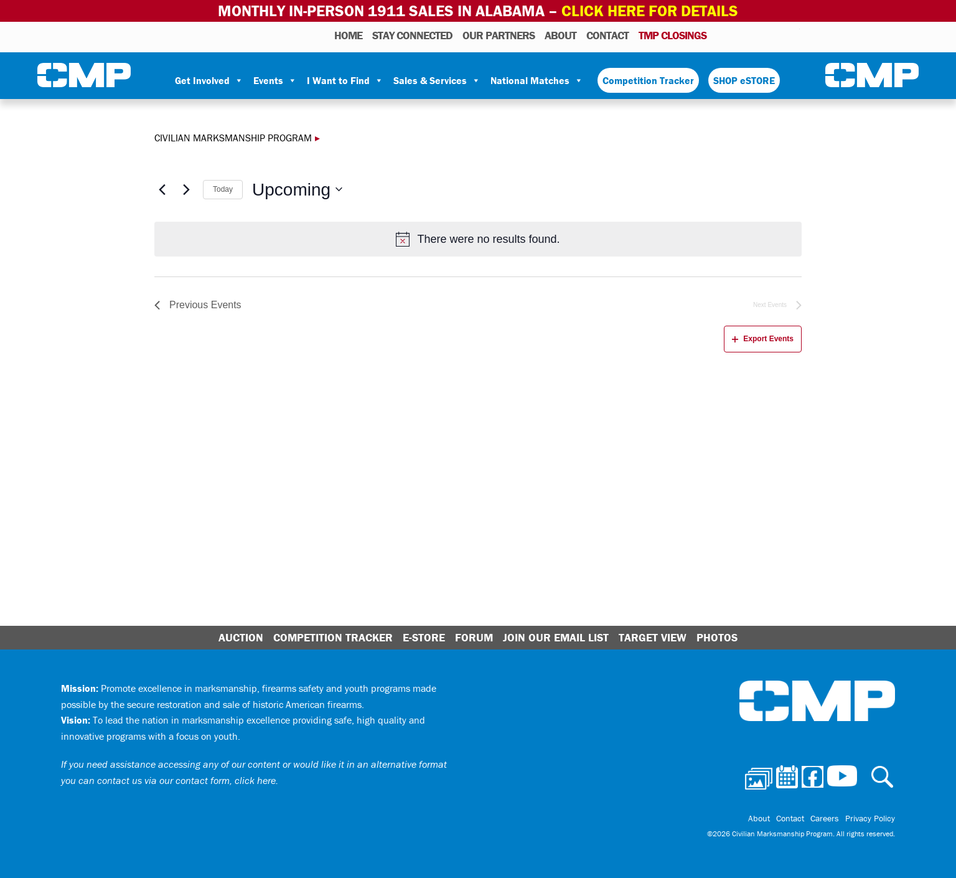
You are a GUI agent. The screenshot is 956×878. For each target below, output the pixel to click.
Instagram (774, 35)
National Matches (536, 80)
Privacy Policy (870, 818)
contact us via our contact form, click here (186, 780)
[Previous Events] (161, 189)
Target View (653, 637)
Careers (824, 818)
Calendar (740, 35)
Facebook (758, 35)
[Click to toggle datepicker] (297, 189)
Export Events (763, 338)
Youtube (792, 35)
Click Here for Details (649, 11)
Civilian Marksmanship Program (84, 75)
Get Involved (209, 80)
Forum (474, 637)
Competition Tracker (648, 80)
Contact (607, 35)
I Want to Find (345, 80)
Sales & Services (436, 80)
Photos (721, 35)
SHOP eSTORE (744, 80)
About (560, 35)
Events (275, 80)
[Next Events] (186, 189)
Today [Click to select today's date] (223, 189)
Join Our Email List (556, 637)
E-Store (424, 637)
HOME (348, 35)
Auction (240, 637)
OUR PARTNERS (498, 35)
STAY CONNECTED (412, 35)
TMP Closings (672, 35)
